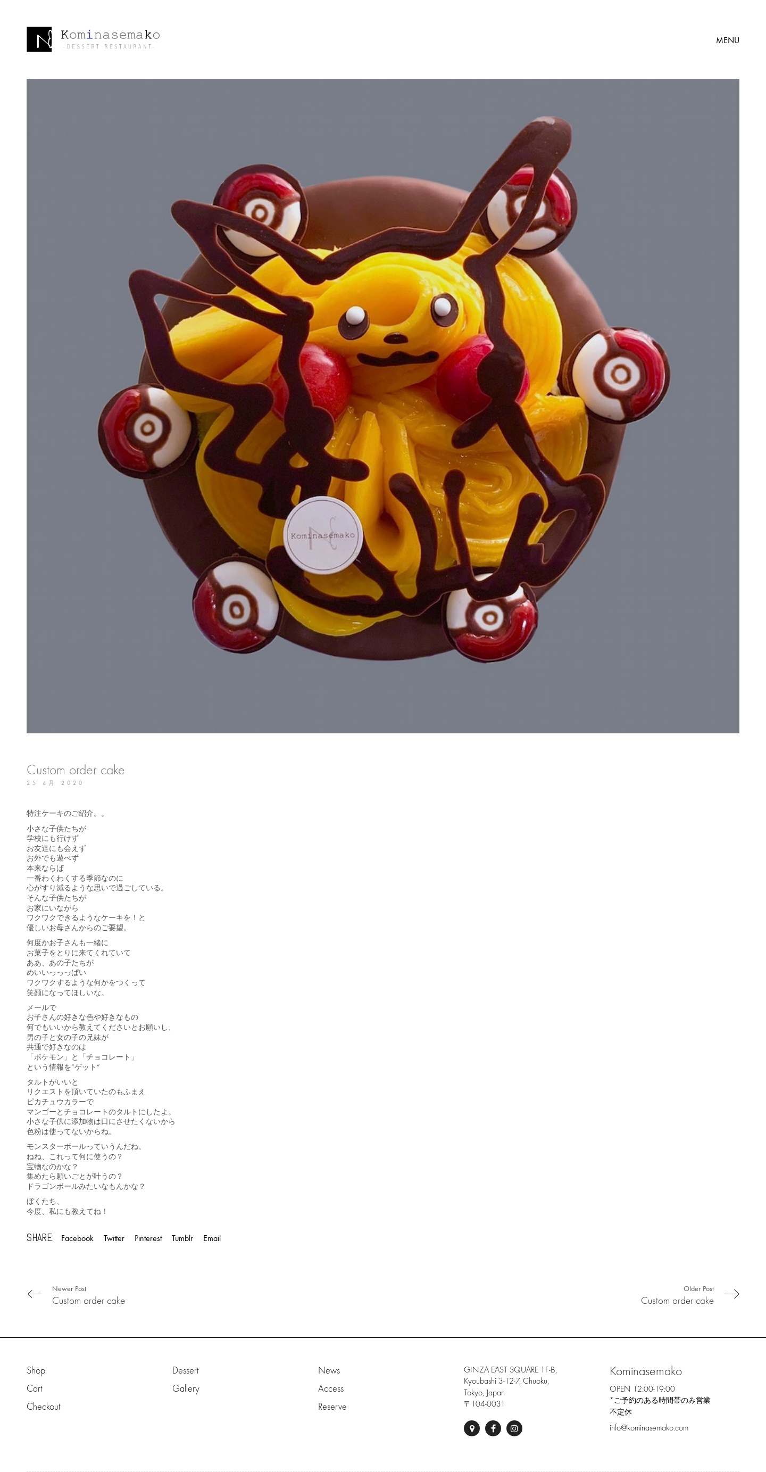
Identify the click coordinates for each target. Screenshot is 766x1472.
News (329, 1370)
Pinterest (148, 1238)
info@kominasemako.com (649, 1428)
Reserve (332, 1406)
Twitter (114, 1238)
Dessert (185, 1370)
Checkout (43, 1406)
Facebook (77, 1238)
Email (212, 1238)
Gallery (185, 1388)
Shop (36, 1370)
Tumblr (182, 1238)
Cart (34, 1388)
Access (331, 1388)
